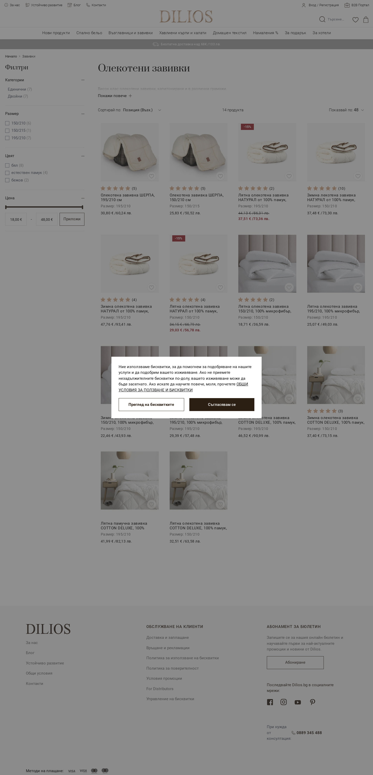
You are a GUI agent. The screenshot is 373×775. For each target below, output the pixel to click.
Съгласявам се (222, 404)
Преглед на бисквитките (151, 404)
